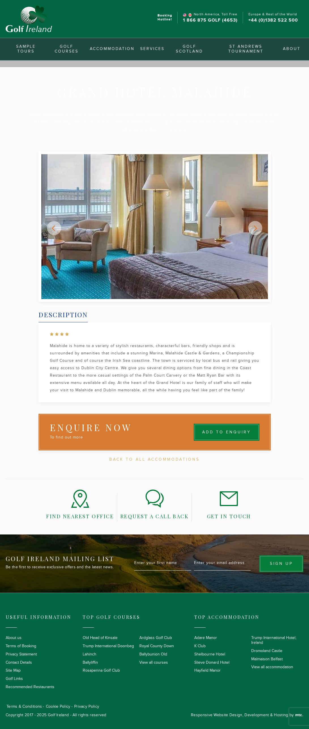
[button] (54, 228)
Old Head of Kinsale (100, 638)
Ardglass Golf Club (155, 638)
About (292, 49)
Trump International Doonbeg (108, 646)
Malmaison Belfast (267, 659)
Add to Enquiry (226, 432)
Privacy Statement (21, 654)
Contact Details (19, 662)
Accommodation (112, 49)
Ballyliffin (90, 662)
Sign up (281, 563)
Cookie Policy (58, 706)
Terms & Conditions (24, 706)
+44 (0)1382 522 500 (273, 20)
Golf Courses (66, 49)
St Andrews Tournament (245, 49)
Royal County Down (156, 646)
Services (152, 49)
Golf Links (14, 678)
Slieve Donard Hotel (211, 662)
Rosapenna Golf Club (101, 670)
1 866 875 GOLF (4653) (210, 20)
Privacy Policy (86, 706)
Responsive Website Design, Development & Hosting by (247, 715)
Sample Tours (26, 49)
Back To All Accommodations (154, 459)
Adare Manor (205, 638)
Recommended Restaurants (30, 687)
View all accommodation (272, 667)
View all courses (153, 662)
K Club (200, 646)
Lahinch (89, 654)
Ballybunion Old (153, 654)
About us (14, 638)
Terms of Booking (21, 646)
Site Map (13, 670)
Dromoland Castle (266, 651)
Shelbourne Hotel (209, 654)
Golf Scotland (189, 49)
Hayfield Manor (207, 670)
